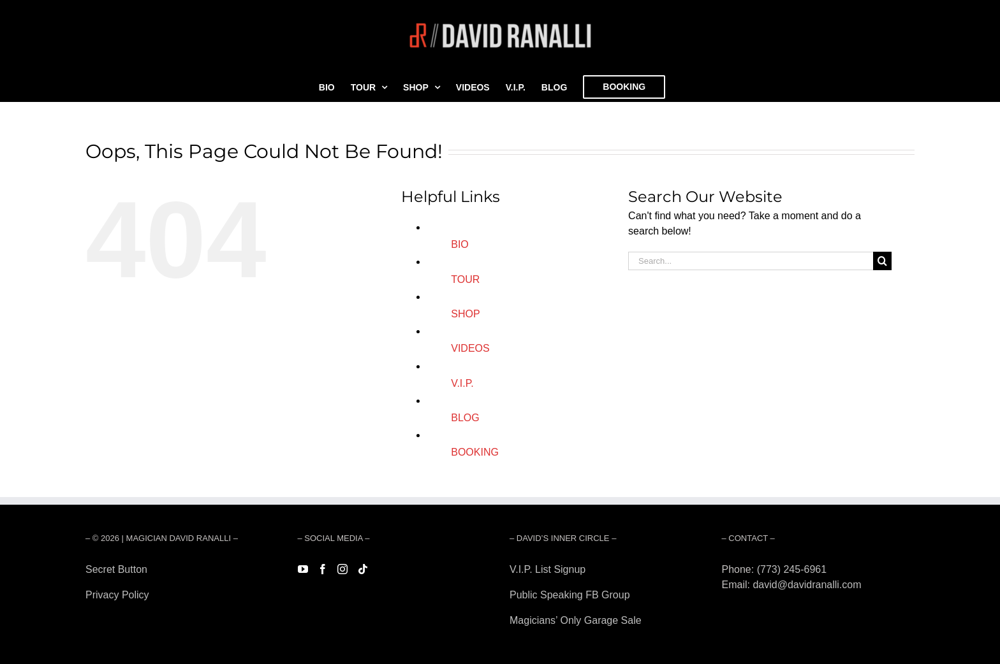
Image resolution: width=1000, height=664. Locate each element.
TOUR (465, 279)
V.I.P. (462, 383)
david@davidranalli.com (807, 584)
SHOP (465, 313)
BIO (460, 244)
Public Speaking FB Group (570, 594)
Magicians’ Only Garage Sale (576, 620)
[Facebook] (323, 569)
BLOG (465, 417)
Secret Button (116, 569)
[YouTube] (303, 569)
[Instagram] (342, 569)
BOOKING (475, 452)
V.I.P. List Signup (547, 569)
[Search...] (750, 261)
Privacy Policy (117, 594)
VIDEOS (470, 348)
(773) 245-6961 (792, 569)
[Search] (882, 261)
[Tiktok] (363, 569)
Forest (99, 620)
